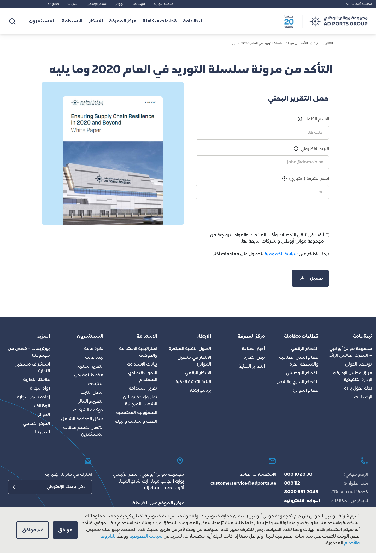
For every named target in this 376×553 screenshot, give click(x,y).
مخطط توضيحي (88, 375)
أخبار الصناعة (253, 349)
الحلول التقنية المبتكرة (190, 349)
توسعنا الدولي (358, 364)
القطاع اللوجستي (302, 373)
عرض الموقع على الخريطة (158, 503)
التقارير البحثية (252, 366)
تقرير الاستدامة (143, 388)
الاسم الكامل (316, 119)
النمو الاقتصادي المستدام (142, 376)
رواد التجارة (40, 388)
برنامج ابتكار (200, 390)
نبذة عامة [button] (192, 21)
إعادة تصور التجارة (33, 397)
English (53, 4)
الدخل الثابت (91, 393)
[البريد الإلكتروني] (50, 487)
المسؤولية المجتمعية (136, 413)
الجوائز (119, 4)
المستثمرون (42, 21)
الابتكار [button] (96, 21)
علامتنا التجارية (163, 4)
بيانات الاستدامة (142, 364)
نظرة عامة (93, 349)
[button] (65, 530)
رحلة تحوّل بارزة (358, 388)
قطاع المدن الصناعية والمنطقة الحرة (298, 361)
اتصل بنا (72, 4)
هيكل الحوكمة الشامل (82, 419)
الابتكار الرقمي (198, 373)
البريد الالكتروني (315, 149)
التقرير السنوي (90, 366)
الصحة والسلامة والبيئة (136, 422)
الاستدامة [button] (72, 21)
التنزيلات (95, 384)
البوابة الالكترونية (302, 501)
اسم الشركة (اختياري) (309, 179)
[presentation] (289, 215)
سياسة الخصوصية (280, 254)
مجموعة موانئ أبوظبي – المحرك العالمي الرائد (350, 352)
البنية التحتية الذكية (193, 382)
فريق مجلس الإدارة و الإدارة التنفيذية (352, 376)
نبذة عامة (94, 358)
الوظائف (139, 4)
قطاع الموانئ (305, 390)
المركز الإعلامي (97, 4)
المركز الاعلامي (36, 424)
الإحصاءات (363, 397)
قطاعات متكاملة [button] (160, 21)
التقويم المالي (90, 401)
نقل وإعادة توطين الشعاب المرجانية (140, 400)
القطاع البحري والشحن (297, 382)
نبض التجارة (254, 358)
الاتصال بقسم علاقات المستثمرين (83, 431)
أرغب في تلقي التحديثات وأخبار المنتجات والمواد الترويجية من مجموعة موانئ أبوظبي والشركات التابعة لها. (267, 238)
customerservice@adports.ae (243, 483)
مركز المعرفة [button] (122, 21)
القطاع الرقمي (304, 349)
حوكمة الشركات (88, 410)
